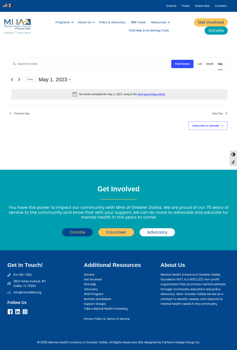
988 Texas (138, 22)
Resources (158, 22)
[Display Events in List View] (200, 64)
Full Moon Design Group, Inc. (181, 342)
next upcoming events (151, 94)
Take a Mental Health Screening (107, 309)
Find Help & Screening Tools (149, 30)
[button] (72, 22)
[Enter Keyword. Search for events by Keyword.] (90, 64)
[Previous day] (12, 79)
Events (171, 6)
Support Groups (95, 304)
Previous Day (21, 113)
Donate (89, 274)
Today (30, 79)
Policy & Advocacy (112, 22)
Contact (221, 6)
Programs (62, 22)
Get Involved (93, 279)
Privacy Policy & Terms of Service (108, 319)
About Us (84, 22)
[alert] (119, 94)
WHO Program (94, 294)
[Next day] (19, 79)
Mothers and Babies (98, 299)
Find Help (90, 284)
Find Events (182, 63)
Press (186, 6)
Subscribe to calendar (205, 126)
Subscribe (202, 6)
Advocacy (91, 289)
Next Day (219, 113)
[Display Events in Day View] (220, 64)
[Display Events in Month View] (209, 64)
